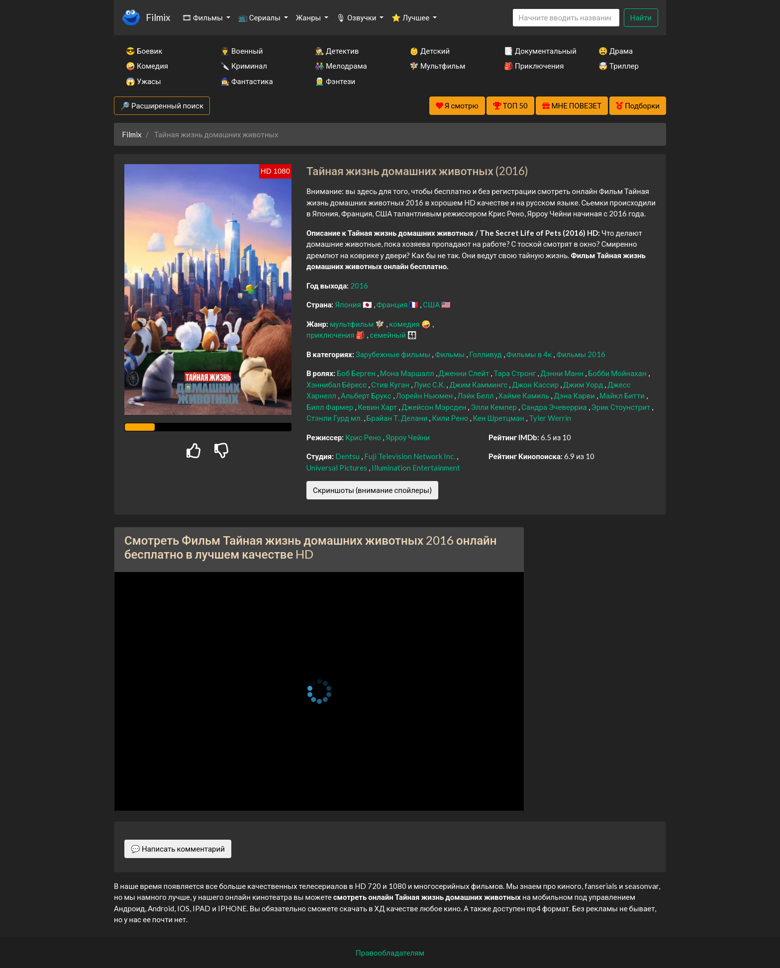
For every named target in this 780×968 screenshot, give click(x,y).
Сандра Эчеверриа (554, 406)
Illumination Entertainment (416, 467)
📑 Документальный (538, 50)
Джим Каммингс (479, 384)
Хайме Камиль (524, 395)
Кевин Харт (378, 406)
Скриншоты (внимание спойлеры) (372, 489)
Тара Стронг (515, 373)
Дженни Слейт (465, 373)
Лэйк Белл (476, 395)
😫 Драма (615, 50)
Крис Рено (364, 437)
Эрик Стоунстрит (621, 406)
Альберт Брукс (367, 395)
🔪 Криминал (243, 65)
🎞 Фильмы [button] (203, 17)
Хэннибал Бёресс (337, 384)
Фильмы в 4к (530, 354)
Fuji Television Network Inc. (410, 456)
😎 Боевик (144, 50)
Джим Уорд (583, 384)
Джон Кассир (536, 384)
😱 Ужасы (143, 81)
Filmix (158, 17)
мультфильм (352, 323)
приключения (331, 334)
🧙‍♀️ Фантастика (246, 81)
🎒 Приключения (534, 65)
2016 (359, 285)
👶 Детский (429, 50)
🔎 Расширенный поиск (161, 105)
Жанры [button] (309, 17)
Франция (393, 304)
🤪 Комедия (147, 65)
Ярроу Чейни (408, 437)
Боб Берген (357, 373)
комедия (405, 323)
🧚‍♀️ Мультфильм (437, 65)
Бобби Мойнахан (618, 373)
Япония (348, 304)
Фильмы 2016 (580, 354)
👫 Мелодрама (341, 65)
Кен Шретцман (499, 417)
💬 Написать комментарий (178, 848)
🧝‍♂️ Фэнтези (335, 81)
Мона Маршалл (408, 373)
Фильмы (450, 354)
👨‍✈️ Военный (241, 50)
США (432, 304)
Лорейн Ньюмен (425, 395)
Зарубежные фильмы (394, 354)
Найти (641, 17)
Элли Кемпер (494, 406)
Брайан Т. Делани (398, 417)
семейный (388, 334)
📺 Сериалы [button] (260, 17)
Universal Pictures (337, 467)
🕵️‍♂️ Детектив (337, 50)
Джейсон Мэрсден (434, 406)
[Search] (566, 17)
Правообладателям (390, 952)
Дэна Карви (575, 395)
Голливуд (486, 354)
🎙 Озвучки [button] (357, 17)
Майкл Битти (622, 395)
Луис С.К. (430, 384)
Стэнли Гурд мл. (335, 417)
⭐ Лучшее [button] (411, 17)
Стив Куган (391, 384)
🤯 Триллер (618, 65)
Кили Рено (451, 417)
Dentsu (348, 456)
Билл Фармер (330, 406)
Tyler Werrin (550, 417)
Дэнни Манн (562, 373)
